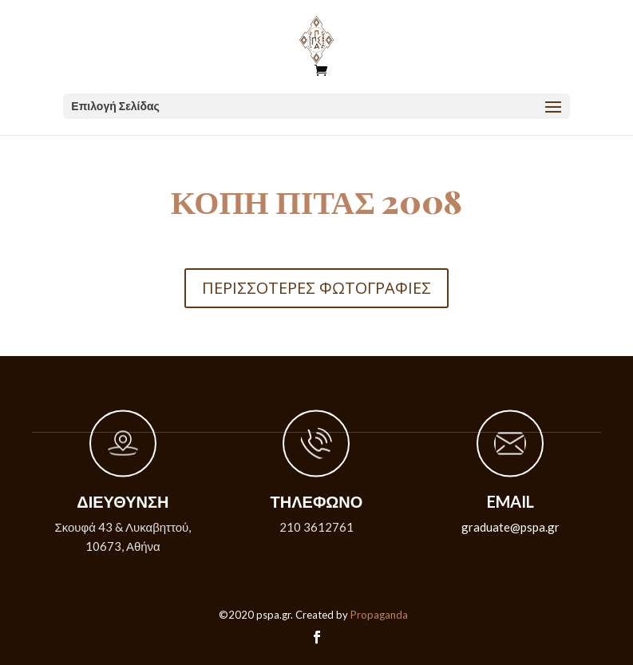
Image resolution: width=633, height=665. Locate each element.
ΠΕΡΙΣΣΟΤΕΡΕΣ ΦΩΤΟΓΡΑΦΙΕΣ (316, 288)
